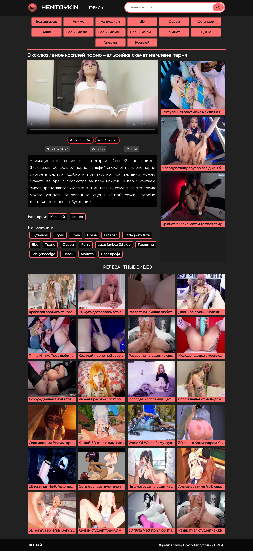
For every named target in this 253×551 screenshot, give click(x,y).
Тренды (96, 8)
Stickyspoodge (43, 254)
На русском (110, 22)
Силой (68, 254)
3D (142, 22)
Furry (85, 245)
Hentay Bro (80, 140)
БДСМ (206, 32)
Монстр (87, 254)
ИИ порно (107, 140)
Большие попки (80, 32)
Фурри (174, 22)
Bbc (35, 245)
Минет (174, 32)
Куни (60, 235)
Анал (46, 32)
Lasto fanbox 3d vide (114, 245)
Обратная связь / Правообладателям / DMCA (190, 545)
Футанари (205, 22)
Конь (75, 235)
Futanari (110, 235)
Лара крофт (110, 254)
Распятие (146, 245)
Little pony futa (137, 235)
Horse (92, 235)
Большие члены (112, 32)
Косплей (142, 42)
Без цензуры (47, 22)
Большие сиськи (143, 32)
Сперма (110, 42)
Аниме (78, 22)
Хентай (35, 545)
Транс (50, 245)
